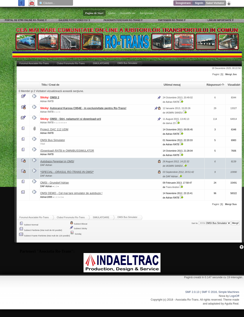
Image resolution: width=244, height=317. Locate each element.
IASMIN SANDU (174, 112)
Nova (222, 296)
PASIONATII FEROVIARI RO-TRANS (122, 20)
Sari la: (195, 223)
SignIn (199, 3)
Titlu (44, 84)
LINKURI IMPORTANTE (219, 20)
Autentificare (127, 13)
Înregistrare (183, 3)
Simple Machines (228, 292)
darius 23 (171, 123)
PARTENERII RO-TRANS (170, 20)
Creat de (54, 84)
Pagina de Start (94, 13)
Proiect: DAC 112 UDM (54, 129)
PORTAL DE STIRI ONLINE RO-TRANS (24, 20)
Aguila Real (232, 303)
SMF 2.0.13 (192, 292)
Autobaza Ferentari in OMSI (57, 161)
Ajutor (111, 13)
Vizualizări (234, 84)
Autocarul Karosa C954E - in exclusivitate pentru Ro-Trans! (88, 108)
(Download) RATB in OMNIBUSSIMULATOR (67, 150)
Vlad (42, 143)
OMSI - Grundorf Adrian (54, 182)
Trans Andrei (172, 187)
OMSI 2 (54, 97)
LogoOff (234, 296)
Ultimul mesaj (172, 84)
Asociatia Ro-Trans (187, 299)
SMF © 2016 (209, 292)
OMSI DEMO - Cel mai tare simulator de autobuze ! (71, 193)
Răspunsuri (215, 84)
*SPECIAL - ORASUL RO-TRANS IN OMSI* (67, 172)
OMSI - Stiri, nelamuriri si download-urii (75, 118)
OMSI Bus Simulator (52, 140)
